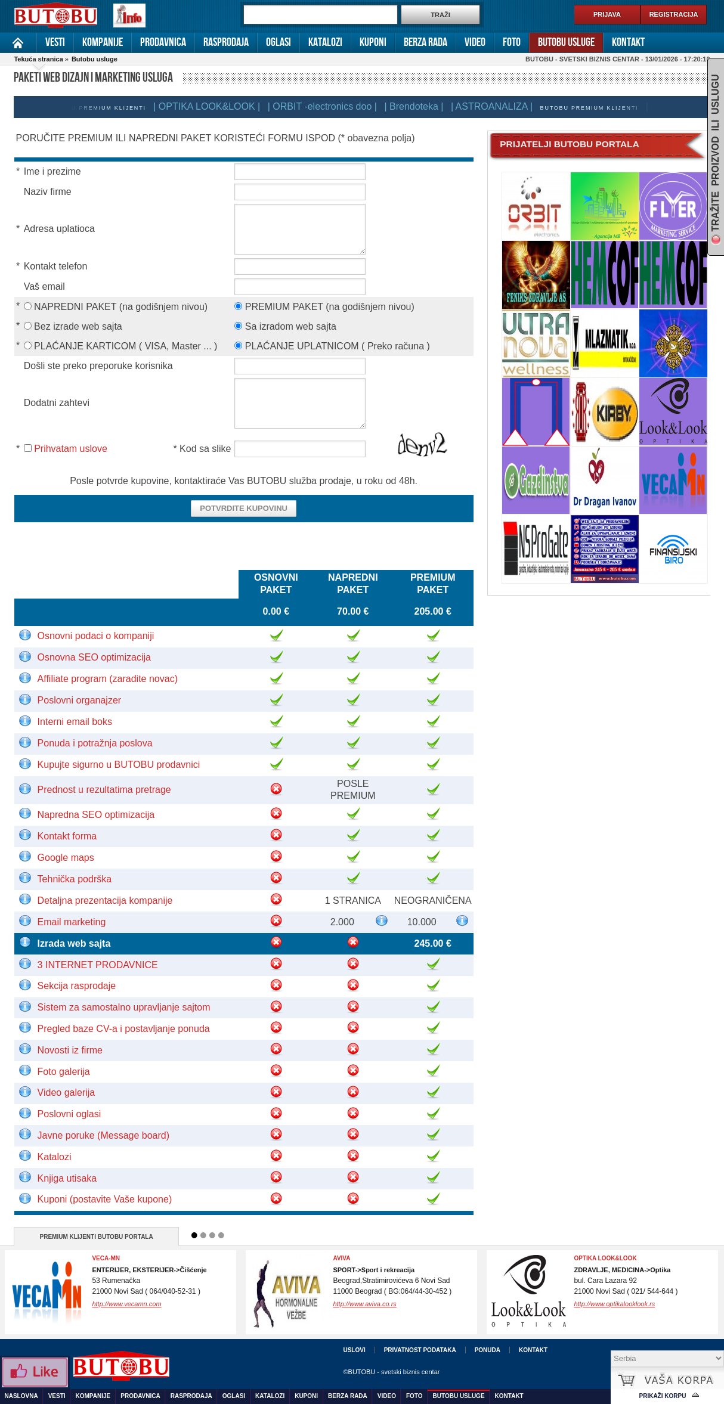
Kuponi (373, 42)
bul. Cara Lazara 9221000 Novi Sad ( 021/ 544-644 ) (625, 1280)
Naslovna (18, 42)
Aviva (341, 1258)
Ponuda (487, 1350)
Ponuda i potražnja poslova (95, 743)
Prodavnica (163, 42)
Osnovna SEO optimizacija (94, 657)
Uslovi (354, 1350)
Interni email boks (75, 722)
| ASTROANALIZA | (496, 106)
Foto (512, 42)
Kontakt (628, 42)
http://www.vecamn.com (126, 1303)
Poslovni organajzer (80, 700)
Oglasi (278, 42)
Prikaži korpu (662, 1396)
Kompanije (102, 42)
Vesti (55, 42)
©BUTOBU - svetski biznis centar (391, 1371)
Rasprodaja (226, 42)
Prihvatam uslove (70, 449)
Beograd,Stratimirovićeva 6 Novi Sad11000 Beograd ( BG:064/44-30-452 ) (392, 1280)
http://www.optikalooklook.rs (614, 1303)
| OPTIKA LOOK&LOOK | (211, 106)
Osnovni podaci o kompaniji (96, 636)
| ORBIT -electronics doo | (327, 106)
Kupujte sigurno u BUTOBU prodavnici (119, 765)
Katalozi (325, 42)
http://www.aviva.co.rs (364, 1303)
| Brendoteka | (418, 106)
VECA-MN (106, 1258)
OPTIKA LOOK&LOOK (605, 1258)
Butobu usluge (566, 42)
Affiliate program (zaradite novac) (108, 679)
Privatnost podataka (420, 1350)
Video (475, 42)
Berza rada (425, 42)
